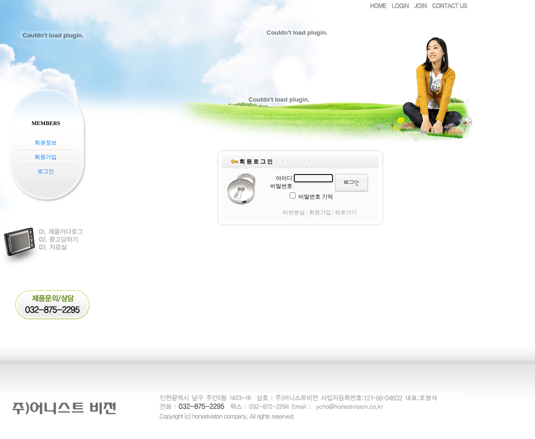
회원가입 (46, 157)
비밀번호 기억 (315, 196)
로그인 (45, 171)
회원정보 (46, 142)
